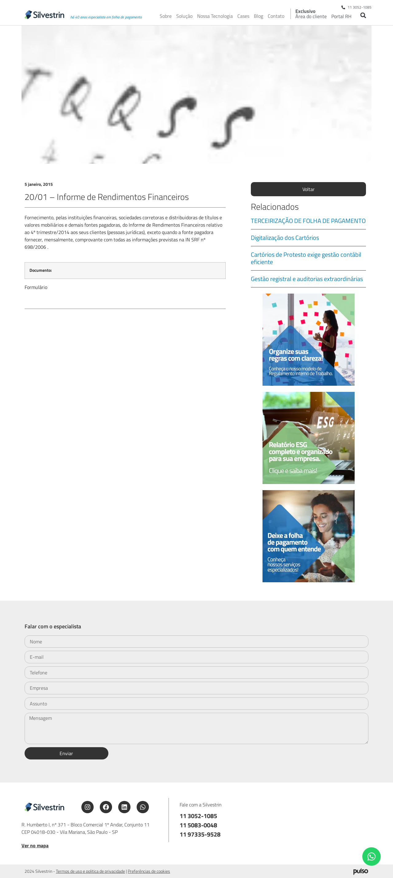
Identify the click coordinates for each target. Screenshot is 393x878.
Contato (276, 16)
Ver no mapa (35, 845)
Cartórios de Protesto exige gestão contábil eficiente (306, 258)
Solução (184, 16)
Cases (243, 16)
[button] (363, 15)
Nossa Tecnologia (215, 16)
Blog (258, 16)
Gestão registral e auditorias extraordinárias (307, 278)
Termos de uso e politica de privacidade (90, 871)
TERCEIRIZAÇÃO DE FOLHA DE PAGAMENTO (308, 220)
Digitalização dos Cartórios (285, 237)
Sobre (166, 16)
